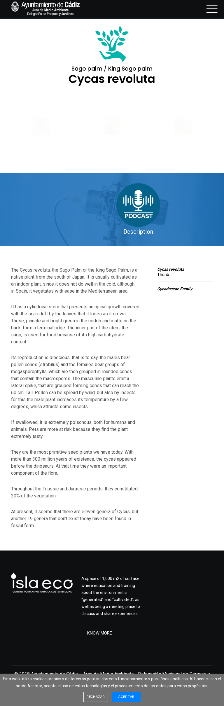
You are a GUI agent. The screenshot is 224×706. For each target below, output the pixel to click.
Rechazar (96, 697)
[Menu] (210, 9)
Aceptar (126, 697)
